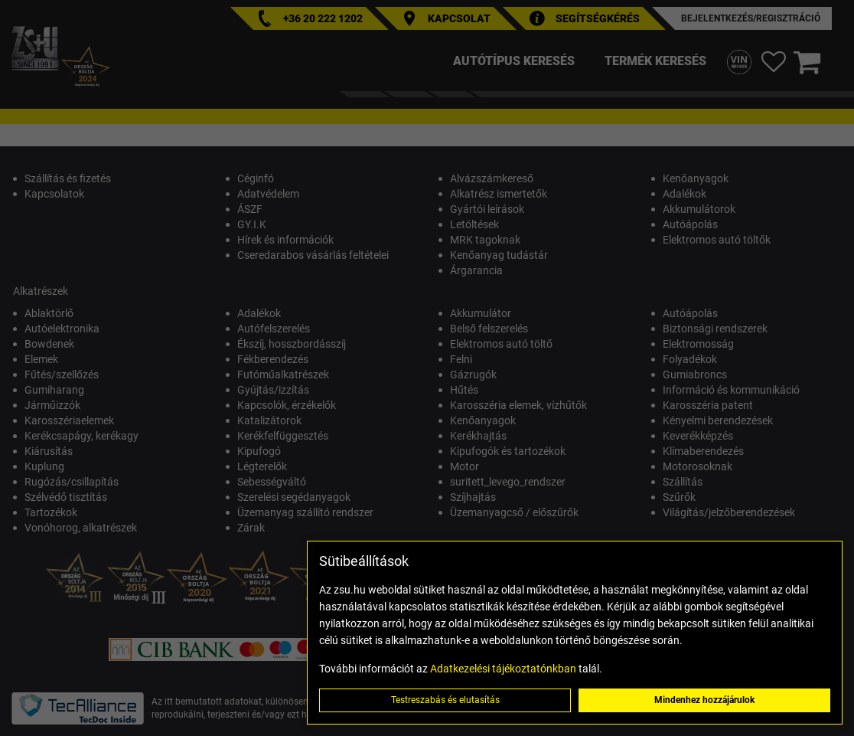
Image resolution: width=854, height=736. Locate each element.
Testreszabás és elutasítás (445, 700)
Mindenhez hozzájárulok (704, 700)
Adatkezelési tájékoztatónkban (503, 668)
